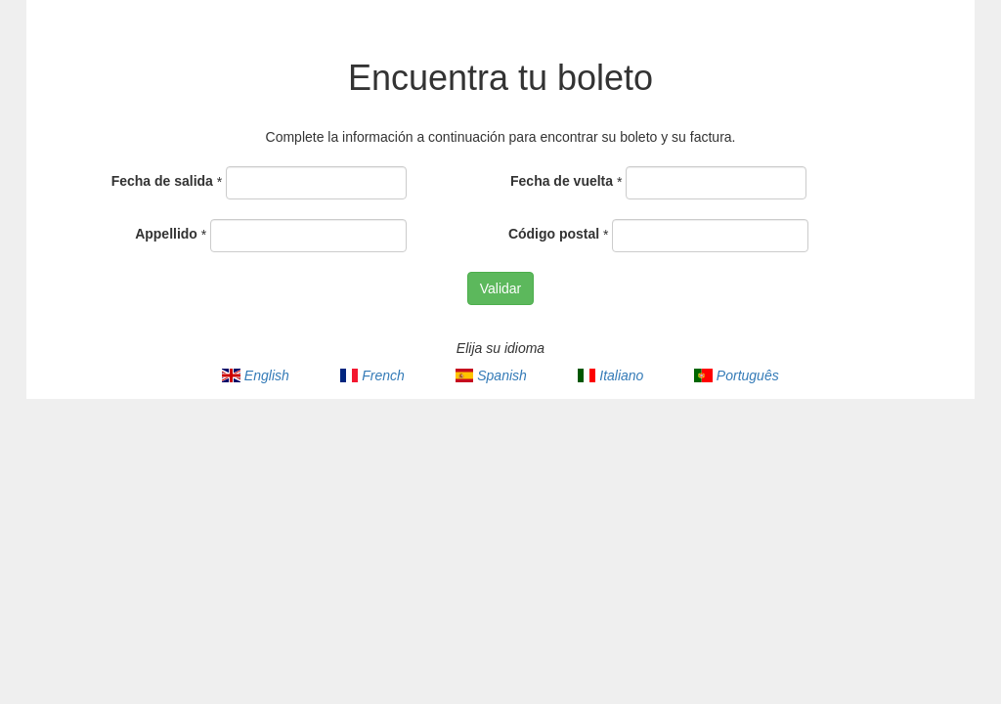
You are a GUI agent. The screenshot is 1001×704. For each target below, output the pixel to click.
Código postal (553, 234)
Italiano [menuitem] (611, 375)
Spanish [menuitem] (491, 375)
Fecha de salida (162, 181)
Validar (501, 288)
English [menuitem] (255, 375)
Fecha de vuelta (561, 181)
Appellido (166, 234)
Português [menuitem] (736, 375)
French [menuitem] (372, 375)
